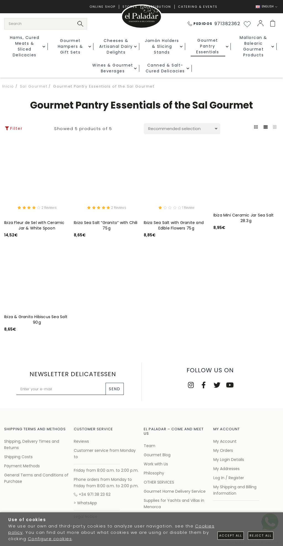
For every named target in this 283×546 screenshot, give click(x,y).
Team (149, 446)
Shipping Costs (18, 457)
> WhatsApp (85, 503)
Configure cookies (50, 539)
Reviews (81, 441)
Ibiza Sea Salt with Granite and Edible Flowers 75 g (174, 226)
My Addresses (226, 468)
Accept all (230, 535)
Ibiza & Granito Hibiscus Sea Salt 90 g (35, 320)
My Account (225, 441)
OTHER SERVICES (159, 482)
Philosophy (154, 473)
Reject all (261, 535)
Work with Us (156, 464)
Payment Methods (22, 466)
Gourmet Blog (157, 455)
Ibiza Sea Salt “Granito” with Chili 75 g (105, 226)
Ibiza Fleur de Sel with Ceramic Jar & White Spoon (34, 226)
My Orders (223, 450)
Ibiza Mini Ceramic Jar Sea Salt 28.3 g (243, 217)
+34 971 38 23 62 (92, 494)
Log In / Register (228, 478)
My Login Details (228, 459)
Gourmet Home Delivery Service (175, 491)
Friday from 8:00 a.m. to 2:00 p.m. (106, 470)
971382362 (214, 23)
